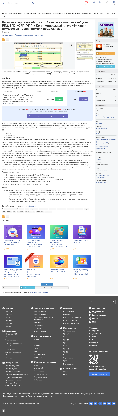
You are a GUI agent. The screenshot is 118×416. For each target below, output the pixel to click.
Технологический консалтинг (16, 375)
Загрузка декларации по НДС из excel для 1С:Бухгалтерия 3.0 (81, 272)
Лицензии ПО (39, 368)
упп (47, 211)
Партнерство (39, 354)
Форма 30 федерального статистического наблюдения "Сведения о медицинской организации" (33, 276)
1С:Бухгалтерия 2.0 (102, 143)
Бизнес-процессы (41, 314)
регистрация (34, 292)
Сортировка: (46, 288)
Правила (92, 337)
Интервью (9, 320)
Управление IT (39, 325)
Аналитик (67, 314)
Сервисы (37, 345)
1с (33, 211)
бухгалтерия (40, 211)
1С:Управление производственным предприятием (102, 147)
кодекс (86, 209)
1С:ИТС (37, 342)
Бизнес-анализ (40, 311)
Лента (7, 317)
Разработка (10, 346)
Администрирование (13, 352)
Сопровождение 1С (43, 336)
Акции (36, 339)
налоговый (79, 209)
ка (50, 211)
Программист (68, 311)
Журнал (9, 308)
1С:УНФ (66, 340)
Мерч (94, 322)
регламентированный (11, 209)
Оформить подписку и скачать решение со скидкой (47, 116)
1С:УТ (65, 343)
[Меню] (4, 3)
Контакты (93, 346)
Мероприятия (98, 308)
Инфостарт (33, 206)
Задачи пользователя (13, 343)
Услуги (36, 348)
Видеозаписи (98, 312)
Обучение (67, 308)
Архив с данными (101, 128)
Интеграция (10, 355)
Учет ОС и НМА (109, 118)
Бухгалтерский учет (102, 175)
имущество (34, 209)
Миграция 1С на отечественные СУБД (13, 384)
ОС (14, 211)
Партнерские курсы (71, 323)
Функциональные (12, 337)
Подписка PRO (11, 334)
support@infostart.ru (97, 369)
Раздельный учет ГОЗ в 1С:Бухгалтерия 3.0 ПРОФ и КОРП (12, 242)
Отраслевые (39, 371)
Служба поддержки (100, 351)
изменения (70, 209)
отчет (21, 209)
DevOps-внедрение (12, 372)
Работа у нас (94, 343)
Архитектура (39, 328)
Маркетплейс (69, 328)
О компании (94, 328)
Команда (37, 322)
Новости (8, 311)
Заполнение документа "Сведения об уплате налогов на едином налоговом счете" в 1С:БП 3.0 (13, 274)
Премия (8, 326)
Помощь (92, 340)
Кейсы (36, 351)
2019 (4, 211)
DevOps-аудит (11, 369)
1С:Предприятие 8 (101, 134)
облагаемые (43, 209)
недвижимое (61, 209)
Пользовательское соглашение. (14, 396)
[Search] (102, 302)
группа (9, 211)
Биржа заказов (99, 315)
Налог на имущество (102, 170)
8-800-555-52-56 (96, 367)
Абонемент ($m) (101, 182)
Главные (8, 314)
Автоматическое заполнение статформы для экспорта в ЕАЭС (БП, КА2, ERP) (58, 244)
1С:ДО (65, 352)
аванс (27, 209)
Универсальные (69, 355)
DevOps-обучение (12, 366)
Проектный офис (71, 369)
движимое (52, 209)
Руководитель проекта (72, 317)
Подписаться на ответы (10, 288)
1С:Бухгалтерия (69, 331)
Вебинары (38, 357)
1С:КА (65, 337)
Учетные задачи (11, 340)
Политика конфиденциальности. (40, 396)
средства (28, 211)
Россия (98, 159)
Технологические (41, 377)
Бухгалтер (99, 123)
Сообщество (10, 358)
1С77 (65, 361)
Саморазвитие (40, 331)
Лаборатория (11, 363)
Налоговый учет (101, 177)
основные (20, 211)
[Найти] (114, 302)
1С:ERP (66, 334)
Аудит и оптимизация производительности (13, 379)
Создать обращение (99, 374)
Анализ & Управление (44, 308)
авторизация (43, 292)
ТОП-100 (8, 323)
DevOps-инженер (70, 320)
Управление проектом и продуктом (43, 318)
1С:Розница (67, 346)
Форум (95, 318)
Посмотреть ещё (47, 284)
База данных (10, 349)
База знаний (10, 331)
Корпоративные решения (45, 362)
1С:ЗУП (66, 349)
